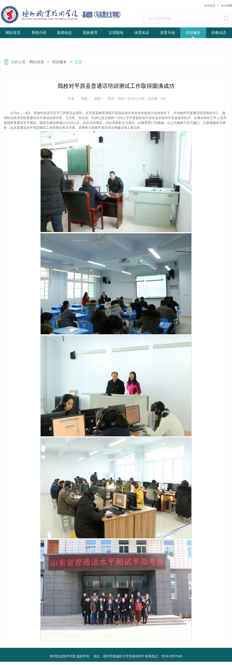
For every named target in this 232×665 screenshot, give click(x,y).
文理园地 (116, 33)
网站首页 (13, 33)
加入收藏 (226, 5)
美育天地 (167, 33)
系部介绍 (38, 33)
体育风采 (141, 33)
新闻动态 (64, 33)
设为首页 (209, 5)
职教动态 (219, 33)
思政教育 (90, 33)
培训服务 (193, 33)
